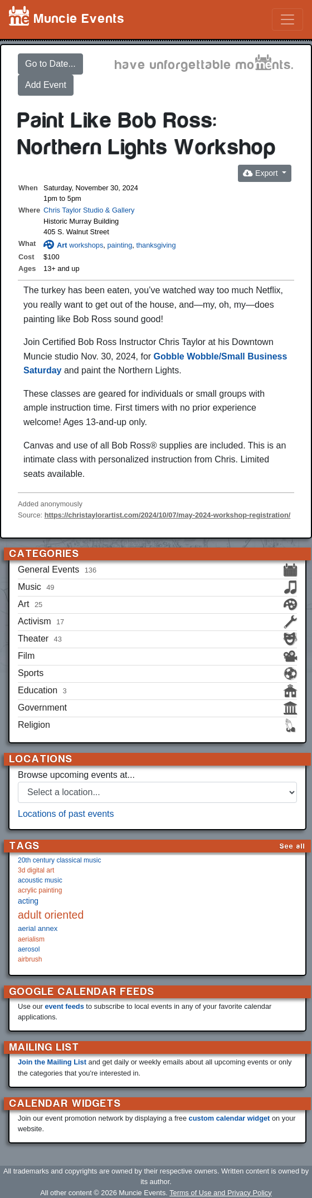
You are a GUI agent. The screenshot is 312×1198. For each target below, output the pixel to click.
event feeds (64, 1006)
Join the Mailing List (52, 1062)
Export (261, 173)
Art (55, 245)
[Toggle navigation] (287, 19)
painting (119, 245)
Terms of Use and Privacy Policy (220, 1193)
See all (292, 846)
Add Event (45, 85)
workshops (86, 245)
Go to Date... (50, 63)
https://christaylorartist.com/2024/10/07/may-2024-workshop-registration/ (168, 515)
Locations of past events (66, 814)
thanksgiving (156, 245)
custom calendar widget (229, 1118)
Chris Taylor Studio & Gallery (88, 210)
